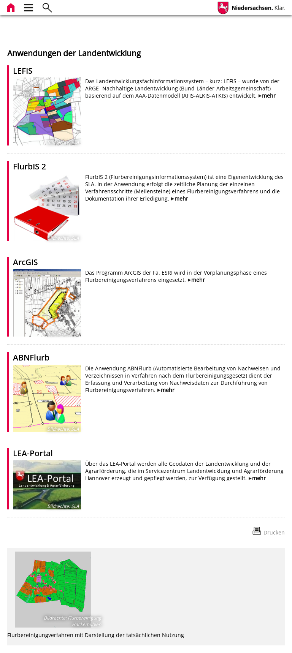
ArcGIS (25, 262)
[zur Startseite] (11, 6)
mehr (269, 95)
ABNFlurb (31, 357)
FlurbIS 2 (29, 166)
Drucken (274, 532)
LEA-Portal (33, 453)
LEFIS (23, 70)
